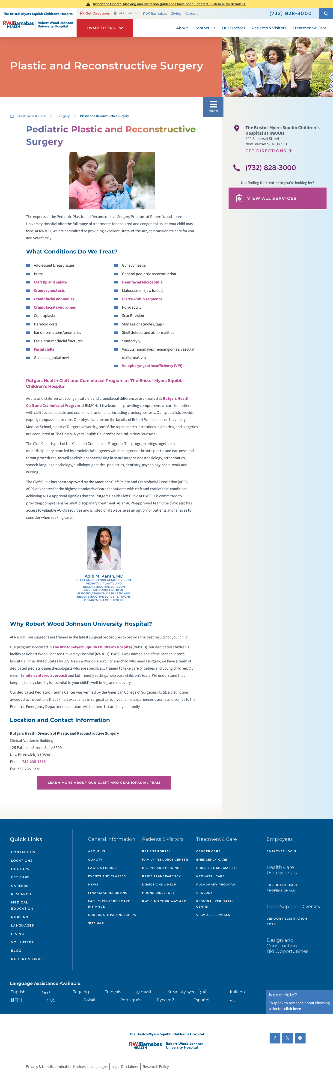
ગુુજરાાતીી (143, 991)
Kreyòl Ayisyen (181, 991)
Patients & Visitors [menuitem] (269, 28)
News (93, 884)
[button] (326, 13)
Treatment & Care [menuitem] (310, 28)
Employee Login (281, 851)
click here (292, 1009)
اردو (233, 999)
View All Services (266, 198)
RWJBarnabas (155, 14)
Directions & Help (159, 884)
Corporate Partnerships (112, 915)
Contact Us (23, 852)
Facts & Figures (103, 868)
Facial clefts (44, 349)
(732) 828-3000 (270, 168)
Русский (165, 999)
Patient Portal (156, 851)
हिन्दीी (203, 991)
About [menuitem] (182, 28)
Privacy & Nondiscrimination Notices (56, 1067)
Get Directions (95, 13)
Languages (22, 925)
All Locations (125, 13)
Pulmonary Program (216, 884)
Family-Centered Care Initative (109, 903)
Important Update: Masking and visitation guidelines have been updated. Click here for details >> (169, 4)
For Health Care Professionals (282, 887)
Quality (95, 859)
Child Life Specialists (217, 868)
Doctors (20, 869)
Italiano (237, 991)
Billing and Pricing (160, 868)
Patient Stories (27, 959)
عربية (46, 991)
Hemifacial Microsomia (142, 282)
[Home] (38, 22)
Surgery (63, 116)
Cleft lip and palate (50, 282)
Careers (191, 14)
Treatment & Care (31, 116)
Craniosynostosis (49, 290)
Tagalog (81, 991)
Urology (204, 892)
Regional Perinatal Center (215, 903)
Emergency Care (211, 859)
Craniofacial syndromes (55, 307)
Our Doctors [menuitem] (233, 28)
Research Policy (156, 1067)
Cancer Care (208, 851)
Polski (89, 999)
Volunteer (22, 942)
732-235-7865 (34, 762)
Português (130, 999)
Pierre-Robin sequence (142, 299)
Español (201, 999)
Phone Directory (158, 892)
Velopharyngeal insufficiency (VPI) (152, 366)
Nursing (19, 917)
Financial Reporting (108, 892)
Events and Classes (107, 876)
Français (112, 991)
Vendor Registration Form (287, 921)
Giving (176, 14)
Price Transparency (161, 876)
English (18, 991)
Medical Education (22, 905)
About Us (96, 851)
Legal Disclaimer (125, 1067)
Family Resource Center (165, 859)
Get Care (20, 877)
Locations (22, 860)
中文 (51, 999)
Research (21, 894)
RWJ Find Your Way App (164, 901)
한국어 (16, 999)
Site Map (96, 923)
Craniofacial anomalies (54, 299)
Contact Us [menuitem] (204, 28)
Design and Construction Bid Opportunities (287, 945)
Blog (16, 950)
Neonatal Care (210, 876)
